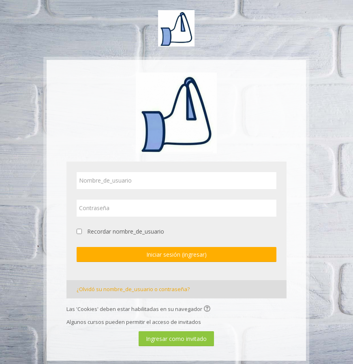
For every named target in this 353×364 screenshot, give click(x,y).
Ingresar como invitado (176, 339)
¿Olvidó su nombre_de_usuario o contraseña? (133, 289)
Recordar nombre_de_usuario (125, 231)
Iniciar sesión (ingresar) (176, 254)
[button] (208, 309)
